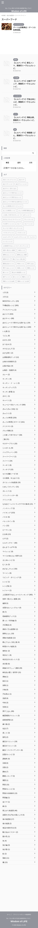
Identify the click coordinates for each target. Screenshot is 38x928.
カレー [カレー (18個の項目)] (19, 224)
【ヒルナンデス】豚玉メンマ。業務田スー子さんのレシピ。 (24, 65)
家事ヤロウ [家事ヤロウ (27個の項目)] (6, 259)
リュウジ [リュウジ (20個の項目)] (32, 237)
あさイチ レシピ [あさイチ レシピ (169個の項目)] (8, 184)
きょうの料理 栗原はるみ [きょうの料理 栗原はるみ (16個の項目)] (25, 210)
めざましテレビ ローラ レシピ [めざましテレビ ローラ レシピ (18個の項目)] (12, 219)
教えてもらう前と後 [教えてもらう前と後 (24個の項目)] (19, 259)
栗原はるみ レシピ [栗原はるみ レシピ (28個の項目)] (8, 263)
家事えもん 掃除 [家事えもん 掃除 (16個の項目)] (22, 255)
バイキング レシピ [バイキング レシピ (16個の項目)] (8, 232)
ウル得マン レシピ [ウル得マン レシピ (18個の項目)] (8, 224)
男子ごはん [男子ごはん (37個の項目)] (30, 263)
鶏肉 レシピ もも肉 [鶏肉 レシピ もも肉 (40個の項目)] (23, 281)
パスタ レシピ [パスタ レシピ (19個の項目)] (21, 232)
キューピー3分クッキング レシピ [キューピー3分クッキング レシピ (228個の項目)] (12, 228)
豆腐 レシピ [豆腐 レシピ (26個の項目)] (20, 268)
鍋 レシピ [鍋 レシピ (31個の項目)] (6, 272)
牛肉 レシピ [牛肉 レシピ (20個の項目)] (20, 263)
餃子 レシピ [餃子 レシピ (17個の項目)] (6, 277)
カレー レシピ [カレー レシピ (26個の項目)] (28, 224)
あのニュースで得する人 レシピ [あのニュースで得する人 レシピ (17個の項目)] (12, 193)
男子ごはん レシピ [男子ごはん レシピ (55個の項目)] (8, 268)
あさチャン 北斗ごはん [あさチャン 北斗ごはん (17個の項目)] (10, 188)
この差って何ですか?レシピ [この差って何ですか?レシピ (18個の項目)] (11, 215)
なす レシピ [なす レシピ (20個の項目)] (26, 215)
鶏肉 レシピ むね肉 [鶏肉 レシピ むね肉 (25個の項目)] (8, 281)
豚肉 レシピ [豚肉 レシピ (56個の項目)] (30, 268)
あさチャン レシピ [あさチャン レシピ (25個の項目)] (21, 184)
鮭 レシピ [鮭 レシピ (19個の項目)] (16, 277)
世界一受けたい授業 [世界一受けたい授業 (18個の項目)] (9, 250)
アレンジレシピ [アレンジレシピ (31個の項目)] (28, 219)
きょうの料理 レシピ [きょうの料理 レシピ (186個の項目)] (9, 210)
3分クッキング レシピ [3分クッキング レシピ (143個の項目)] (9, 179)
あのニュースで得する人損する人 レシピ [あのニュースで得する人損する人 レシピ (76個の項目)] (15, 201)
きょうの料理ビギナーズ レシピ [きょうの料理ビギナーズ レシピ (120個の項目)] (12, 206)
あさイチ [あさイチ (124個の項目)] (21, 179)
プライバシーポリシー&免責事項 (22, 914)
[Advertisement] (19, 887)
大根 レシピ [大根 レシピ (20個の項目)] (21, 250)
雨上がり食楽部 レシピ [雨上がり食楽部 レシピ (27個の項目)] (18, 272)
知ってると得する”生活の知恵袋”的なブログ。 (19, 918)
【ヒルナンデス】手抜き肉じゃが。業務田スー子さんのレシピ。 (24, 102)
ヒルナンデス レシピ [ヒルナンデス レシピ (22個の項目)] (20, 237)
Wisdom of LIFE (19, 11)
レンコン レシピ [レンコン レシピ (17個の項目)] (8, 241)
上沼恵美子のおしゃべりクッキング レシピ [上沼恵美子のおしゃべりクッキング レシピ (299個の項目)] (15, 246)
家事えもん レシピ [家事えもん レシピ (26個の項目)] (8, 255)
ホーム (9, 914)
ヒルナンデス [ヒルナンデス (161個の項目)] (7, 237)
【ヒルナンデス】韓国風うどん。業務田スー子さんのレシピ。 (24, 135)
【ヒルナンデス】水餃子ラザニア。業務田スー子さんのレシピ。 (24, 84)
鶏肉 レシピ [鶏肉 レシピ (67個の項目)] (25, 277)
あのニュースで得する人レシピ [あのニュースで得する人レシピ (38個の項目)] (12, 197)
